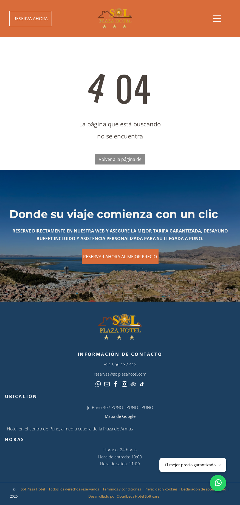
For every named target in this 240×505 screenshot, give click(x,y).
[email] (107, 385)
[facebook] (116, 385)
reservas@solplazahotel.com (120, 374)
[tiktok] (142, 385)
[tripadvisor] (133, 385)
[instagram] (124, 385)
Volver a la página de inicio (120, 160)
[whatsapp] (98, 385)
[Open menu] (217, 19)
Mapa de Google (120, 416)
